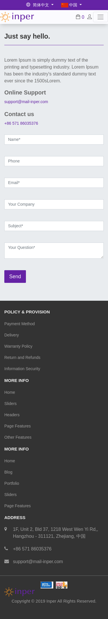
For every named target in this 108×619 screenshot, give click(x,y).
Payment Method (19, 323)
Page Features (17, 426)
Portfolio (11, 483)
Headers (12, 414)
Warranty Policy (18, 346)
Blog (8, 472)
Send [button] (15, 276)
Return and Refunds (22, 357)
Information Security (22, 368)
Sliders (10, 403)
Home (9, 392)
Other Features (17, 437)
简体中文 (38, 5)
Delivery (11, 335)
